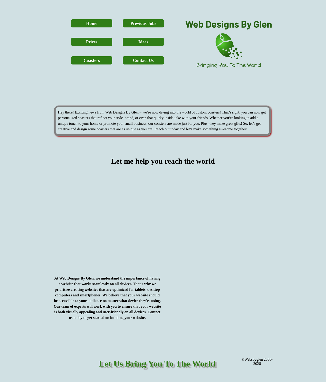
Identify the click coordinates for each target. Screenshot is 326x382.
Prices (92, 41)
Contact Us (143, 60)
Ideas (143, 41)
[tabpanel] (162, 121)
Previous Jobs (143, 23)
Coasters (91, 60)
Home (91, 23)
